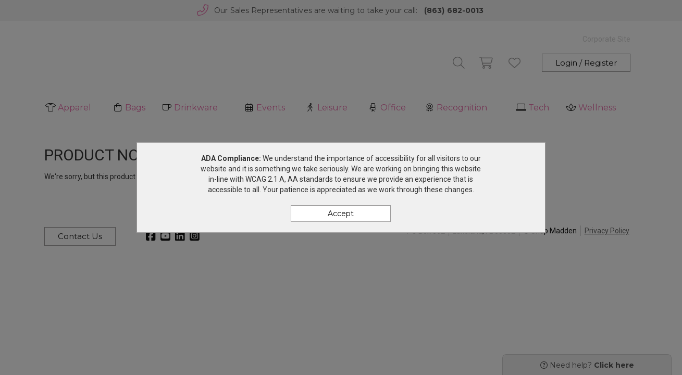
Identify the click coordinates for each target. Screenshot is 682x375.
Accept (341, 213)
